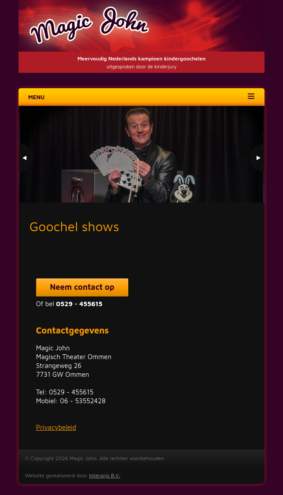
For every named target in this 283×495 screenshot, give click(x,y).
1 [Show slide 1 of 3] (227, 184)
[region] (142, 154)
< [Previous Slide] (26, 157)
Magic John (142, 26)
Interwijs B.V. (104, 475)
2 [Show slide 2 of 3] (238, 184)
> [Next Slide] (256, 157)
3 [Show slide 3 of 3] (250, 184)
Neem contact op (82, 287)
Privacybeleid (56, 427)
